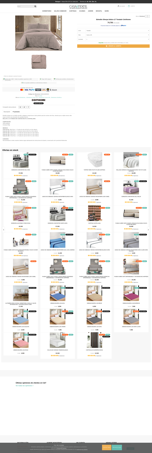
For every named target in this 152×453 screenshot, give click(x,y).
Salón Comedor (60, 11)
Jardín (91, 11)
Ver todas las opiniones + (25, 385)
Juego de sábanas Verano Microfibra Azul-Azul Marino (57, 250)
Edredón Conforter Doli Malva (131, 196)
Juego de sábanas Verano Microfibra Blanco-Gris (57, 196)
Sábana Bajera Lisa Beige (94, 303)
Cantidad (80, 39)
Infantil (99, 11)
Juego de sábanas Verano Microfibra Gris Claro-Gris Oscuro (131, 250)
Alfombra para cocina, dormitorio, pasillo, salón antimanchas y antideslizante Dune (20, 304)
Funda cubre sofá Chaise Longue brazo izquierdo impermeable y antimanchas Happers (20, 197)
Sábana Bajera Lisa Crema (57, 326)
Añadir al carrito (113, 46)
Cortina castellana (94, 223)
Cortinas (73, 11)
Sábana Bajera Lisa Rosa (20, 350)
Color (79, 30)
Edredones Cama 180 (44, 97)
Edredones (142, 16)
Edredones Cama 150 (32, 97)
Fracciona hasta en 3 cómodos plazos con (113, 25)
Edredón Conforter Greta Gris (57, 223)
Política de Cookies (61, 448)
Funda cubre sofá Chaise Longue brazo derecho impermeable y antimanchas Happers (94, 277)
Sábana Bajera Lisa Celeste (20, 326)
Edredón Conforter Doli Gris (21, 170)
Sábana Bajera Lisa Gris (94, 326)
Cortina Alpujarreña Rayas (94, 350)
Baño (107, 11)
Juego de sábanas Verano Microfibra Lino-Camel (94, 196)
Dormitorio (47, 11)
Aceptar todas (106, 447)
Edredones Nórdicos (56, 97)
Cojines (82, 11)
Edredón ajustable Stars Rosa (20, 223)
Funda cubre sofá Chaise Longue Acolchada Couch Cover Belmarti (57, 170)
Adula (40, 95)
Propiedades (16, 111)
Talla (79, 35)
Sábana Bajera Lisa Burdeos (131, 303)
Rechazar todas (117, 447)
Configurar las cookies (82, 449)
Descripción (7, 111)
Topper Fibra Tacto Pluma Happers (94, 170)
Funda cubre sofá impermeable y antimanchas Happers (131, 276)
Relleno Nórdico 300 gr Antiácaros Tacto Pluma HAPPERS (131, 170)
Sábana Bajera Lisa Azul (57, 303)
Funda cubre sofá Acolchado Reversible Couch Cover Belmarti (21, 250)
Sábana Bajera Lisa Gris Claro (131, 326)
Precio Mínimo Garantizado (13, 76)
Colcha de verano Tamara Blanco (57, 350)
